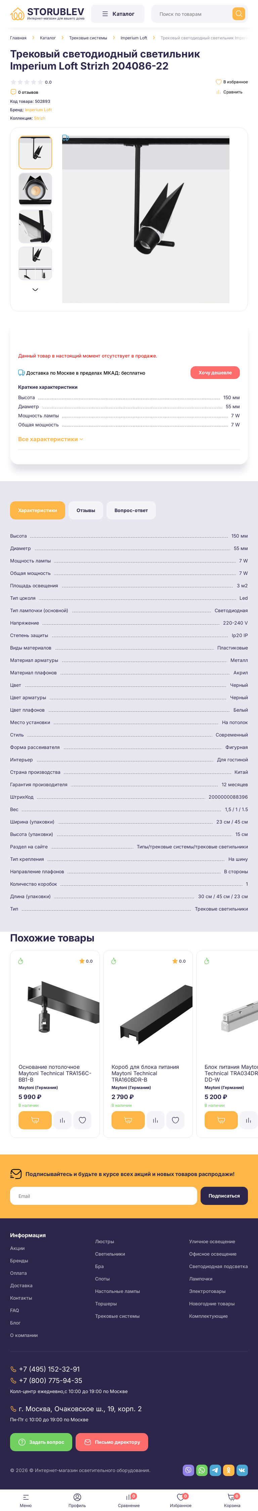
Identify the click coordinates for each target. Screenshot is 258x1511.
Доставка (21, 1285)
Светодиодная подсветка (218, 1266)
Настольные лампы (117, 1291)
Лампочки (200, 1279)
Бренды (19, 1260)
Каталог (48, 37)
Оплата (18, 1273)
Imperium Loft (134, 37)
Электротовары (207, 1291)
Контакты (21, 1298)
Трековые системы (88, 37)
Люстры (104, 1241)
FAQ (14, 1310)
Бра (99, 1266)
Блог (15, 1323)
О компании (24, 1335)
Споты (102, 1279)
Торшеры (106, 1303)
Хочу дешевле (215, 372)
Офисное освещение (212, 1254)
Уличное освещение (212, 1241)
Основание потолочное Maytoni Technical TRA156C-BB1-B (54, 1073)
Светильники (110, 1254)
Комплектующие (208, 1316)
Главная (18, 37)
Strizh (39, 118)
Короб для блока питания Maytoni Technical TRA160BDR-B (145, 1073)
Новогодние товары (212, 1303)
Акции (17, 1248)
